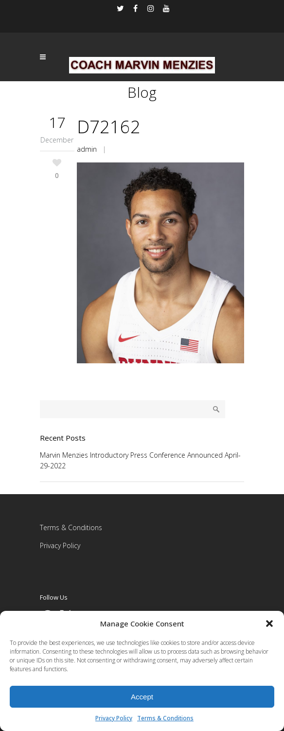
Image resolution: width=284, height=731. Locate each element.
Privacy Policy (113, 718)
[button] (269, 623)
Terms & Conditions (165, 718)
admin (87, 149)
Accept (142, 697)
